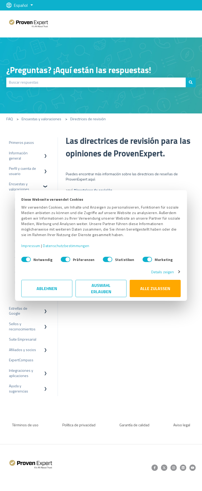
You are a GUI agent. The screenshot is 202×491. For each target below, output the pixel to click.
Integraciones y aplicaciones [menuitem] (21, 373)
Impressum (30, 245)
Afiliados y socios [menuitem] (22, 349)
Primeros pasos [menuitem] (21, 142)
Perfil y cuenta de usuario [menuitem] (22, 171)
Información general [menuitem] (18, 155)
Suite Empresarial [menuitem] (22, 339)
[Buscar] (191, 82)
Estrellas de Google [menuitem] (18, 310)
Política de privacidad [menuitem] (78, 425)
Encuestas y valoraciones (41, 119)
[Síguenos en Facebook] (155, 468)
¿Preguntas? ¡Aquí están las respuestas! (78, 70)
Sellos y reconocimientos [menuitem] (22, 326)
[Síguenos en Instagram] (173, 468)
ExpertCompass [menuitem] (21, 360)
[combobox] (96, 82)
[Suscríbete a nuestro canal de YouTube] (192, 468)
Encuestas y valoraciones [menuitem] (19, 186)
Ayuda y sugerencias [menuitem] (18, 388)
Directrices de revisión (88, 119)
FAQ (9, 119)
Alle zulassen (155, 288)
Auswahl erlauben (101, 288)
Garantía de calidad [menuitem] (134, 425)
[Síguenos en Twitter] (164, 468)
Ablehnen (47, 288)
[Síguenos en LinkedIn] (183, 468)
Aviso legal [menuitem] (181, 425)
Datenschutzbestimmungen (66, 245)
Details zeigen (162, 272)
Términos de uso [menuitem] (25, 425)
